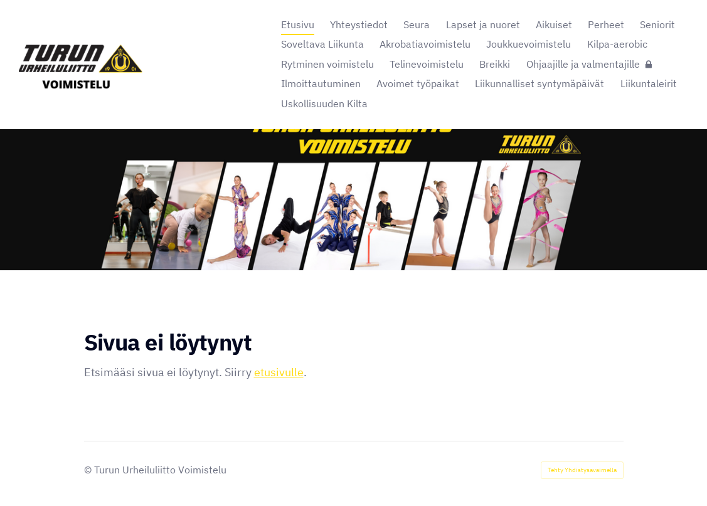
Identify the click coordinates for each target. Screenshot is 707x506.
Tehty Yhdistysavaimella (582, 470)
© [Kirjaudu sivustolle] (89, 469)
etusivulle (279, 372)
